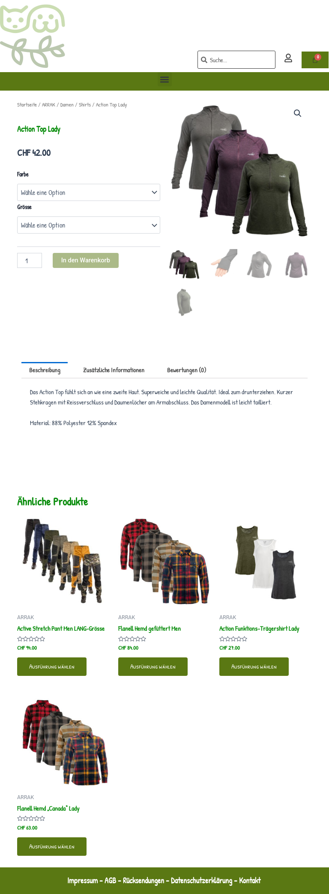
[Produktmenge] (29, 260)
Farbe (23, 174)
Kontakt (250, 880)
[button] (165, 79)
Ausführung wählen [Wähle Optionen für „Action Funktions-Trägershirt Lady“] (254, 666)
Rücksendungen (143, 880)
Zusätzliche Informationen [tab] (113, 370)
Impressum (82, 880)
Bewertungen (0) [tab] (186, 370)
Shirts (85, 104)
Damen (67, 104)
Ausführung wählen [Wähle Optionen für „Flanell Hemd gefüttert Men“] (153, 666)
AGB (110, 880)
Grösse (24, 207)
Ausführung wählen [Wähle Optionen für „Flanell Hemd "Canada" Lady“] (52, 846)
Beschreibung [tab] (44, 370)
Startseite (27, 104)
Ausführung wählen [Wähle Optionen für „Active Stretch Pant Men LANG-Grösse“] (52, 666)
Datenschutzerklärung (201, 880)
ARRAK (48, 104)
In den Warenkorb (85, 260)
